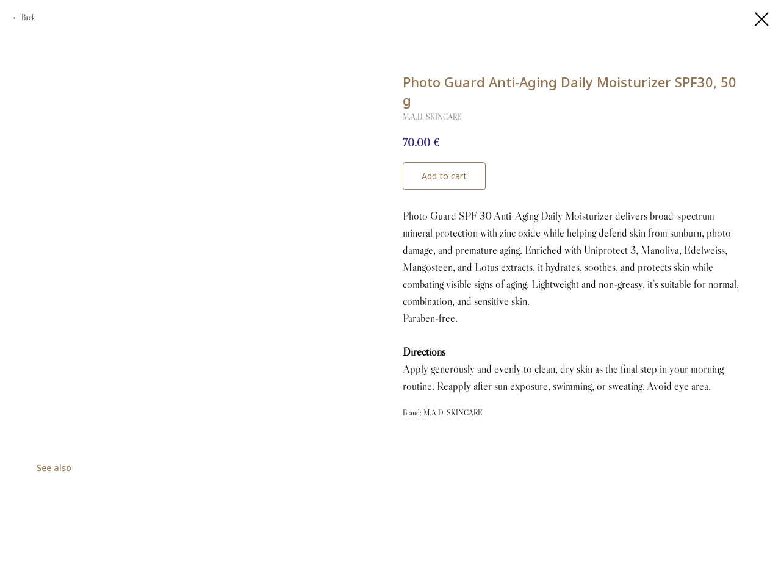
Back (28, 17)
